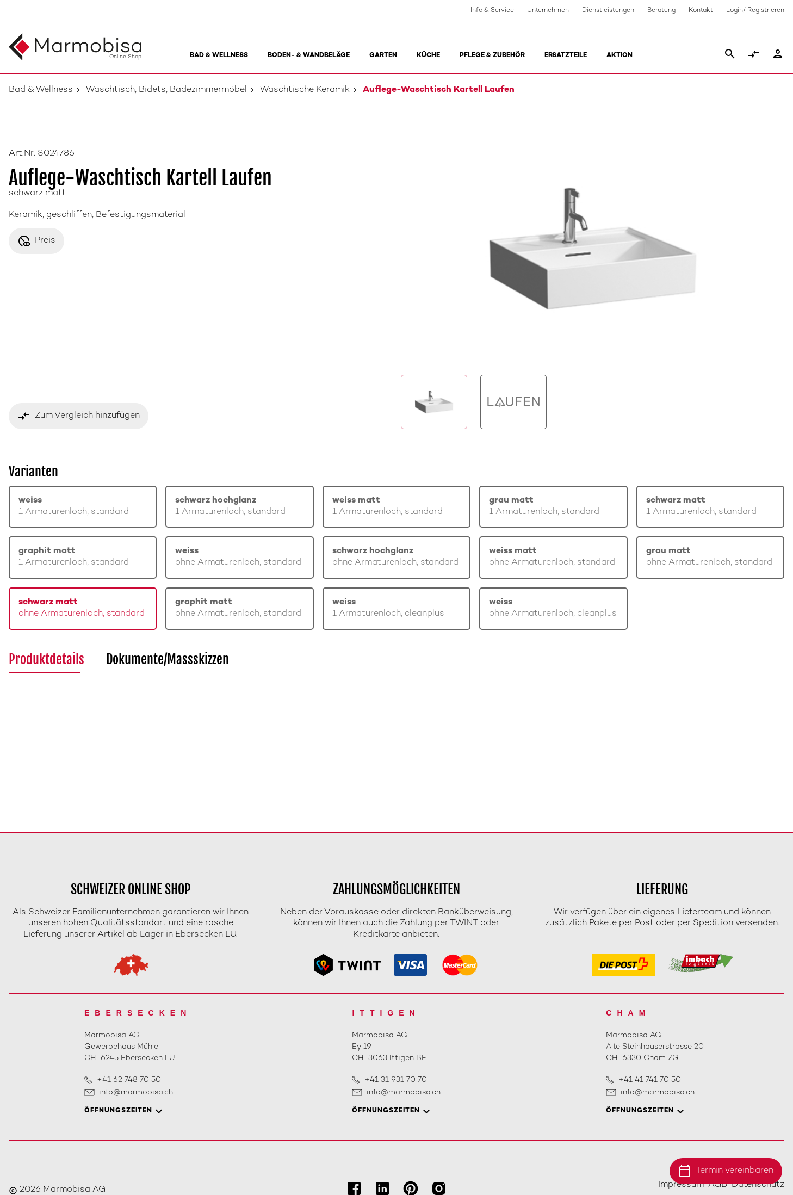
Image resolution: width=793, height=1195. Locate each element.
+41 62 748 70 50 (129, 1080)
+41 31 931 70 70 (395, 1080)
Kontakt (701, 10)
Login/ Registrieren (755, 10)
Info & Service (492, 10)
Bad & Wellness (219, 55)
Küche (428, 55)
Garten (383, 55)
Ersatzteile (565, 55)
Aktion (619, 55)
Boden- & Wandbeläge (309, 55)
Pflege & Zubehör (492, 55)
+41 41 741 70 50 (649, 1080)
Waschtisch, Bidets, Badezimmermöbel (166, 90)
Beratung (661, 10)
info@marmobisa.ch (136, 1092)
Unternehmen (548, 10)
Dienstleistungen (608, 10)
